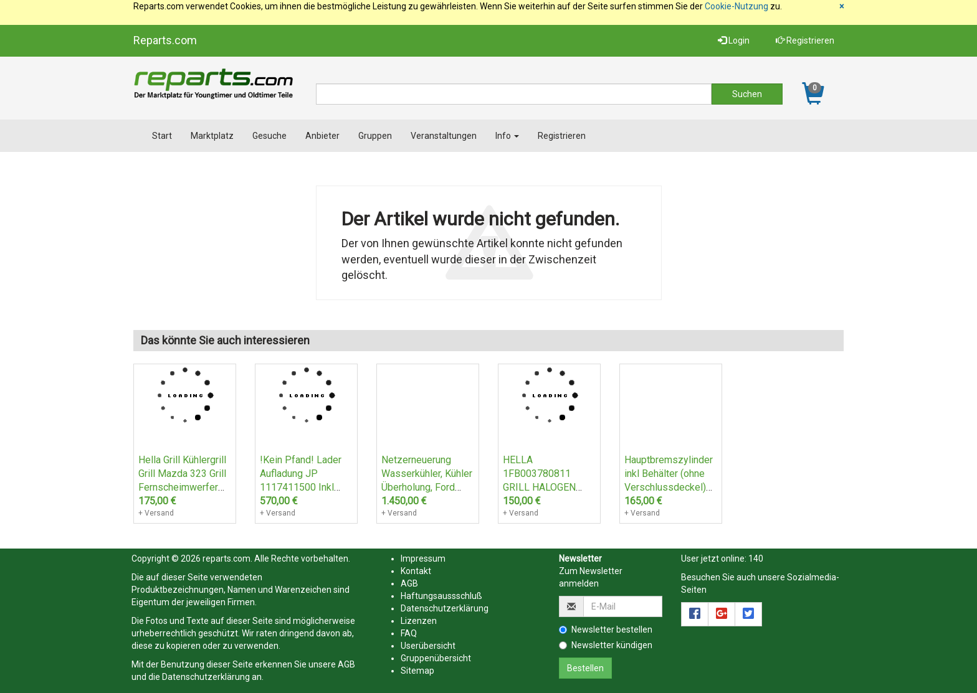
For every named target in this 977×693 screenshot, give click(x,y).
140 (755, 558)
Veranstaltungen (444, 136)
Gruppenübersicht (436, 658)
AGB (346, 664)
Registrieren (805, 40)
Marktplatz (212, 136)
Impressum (423, 558)
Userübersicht (428, 646)
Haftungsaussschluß (441, 596)
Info (507, 136)
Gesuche (269, 136)
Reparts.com (165, 40)
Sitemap (417, 671)
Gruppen (375, 136)
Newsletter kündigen (605, 645)
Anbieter (322, 136)
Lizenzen (419, 621)
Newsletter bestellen (605, 629)
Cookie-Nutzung (736, 6)
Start (162, 136)
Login (734, 40)
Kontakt (416, 571)
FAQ (409, 633)
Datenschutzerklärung (206, 677)
